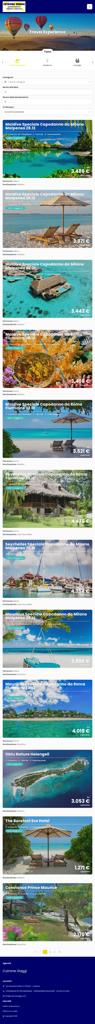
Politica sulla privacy (11, 1006)
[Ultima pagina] (59, 952)
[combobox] (47, 102)
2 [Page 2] (49, 952)
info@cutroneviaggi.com (15, 996)
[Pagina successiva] (55, 952)
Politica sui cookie (10, 1011)
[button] (89, 6)
